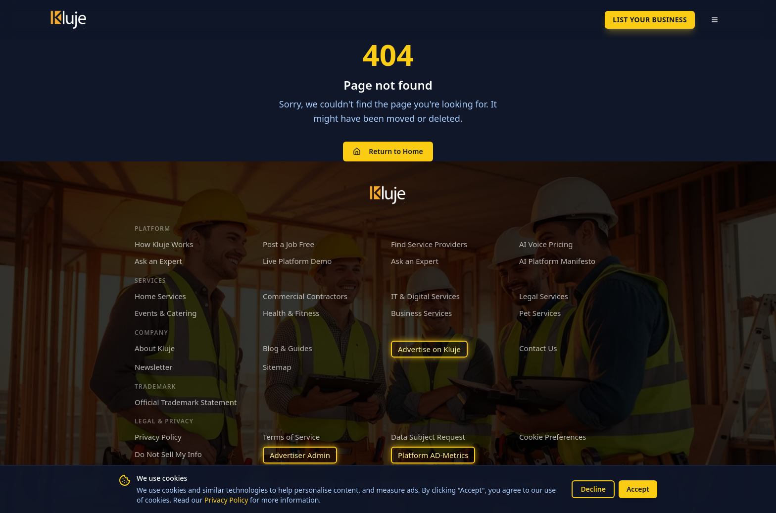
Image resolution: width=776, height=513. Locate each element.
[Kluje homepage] (388, 195)
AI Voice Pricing (546, 244)
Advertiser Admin (300, 455)
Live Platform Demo (297, 261)
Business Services (421, 313)
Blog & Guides (287, 348)
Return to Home (388, 151)
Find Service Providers (429, 244)
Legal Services (543, 296)
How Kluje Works (164, 244)
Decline (593, 489)
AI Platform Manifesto (557, 261)
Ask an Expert (158, 261)
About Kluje (155, 348)
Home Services (160, 296)
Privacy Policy (226, 500)
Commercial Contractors (305, 296)
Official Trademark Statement (186, 402)
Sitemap (277, 367)
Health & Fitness (291, 313)
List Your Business (650, 19)
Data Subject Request (428, 437)
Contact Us (538, 348)
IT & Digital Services (425, 296)
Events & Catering (165, 313)
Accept (638, 489)
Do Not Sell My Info (168, 454)
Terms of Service (291, 437)
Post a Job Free (288, 244)
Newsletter (153, 367)
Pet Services (540, 313)
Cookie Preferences (552, 437)
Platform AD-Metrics (433, 455)
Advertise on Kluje (429, 349)
